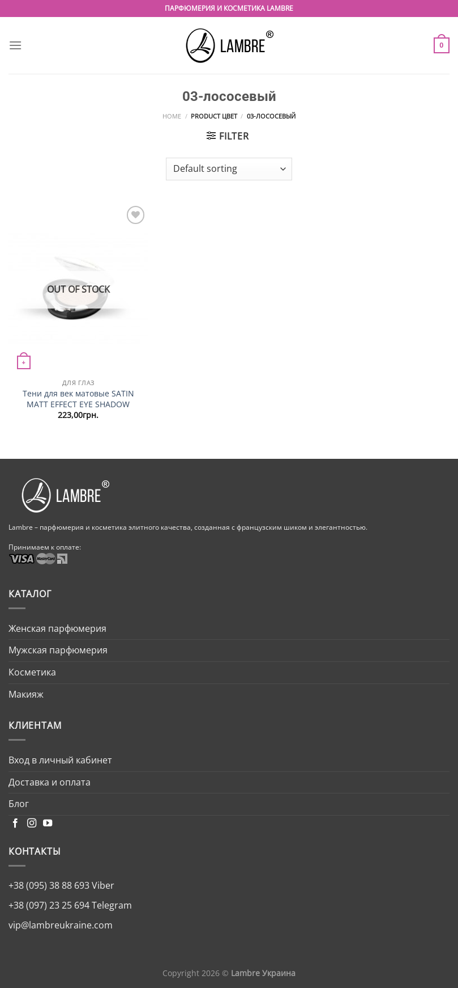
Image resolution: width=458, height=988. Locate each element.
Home (171, 116)
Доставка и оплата (49, 782)
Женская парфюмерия (57, 628)
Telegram (110, 905)
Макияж (26, 694)
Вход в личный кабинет (60, 760)
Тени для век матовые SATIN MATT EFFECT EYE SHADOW (78, 399)
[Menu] (15, 45)
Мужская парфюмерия (58, 650)
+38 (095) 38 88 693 (48, 885)
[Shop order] (229, 169)
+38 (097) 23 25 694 (48, 905)
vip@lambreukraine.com (60, 925)
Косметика (32, 672)
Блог (18, 803)
